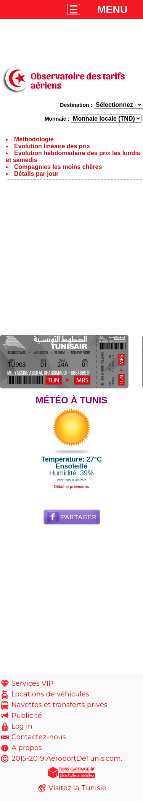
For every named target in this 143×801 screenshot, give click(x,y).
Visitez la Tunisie (77, 788)
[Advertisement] (71, 259)
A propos (26, 748)
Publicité (26, 715)
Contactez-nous (38, 737)
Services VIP (32, 683)
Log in (21, 726)
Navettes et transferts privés (59, 705)
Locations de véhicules (50, 694)
